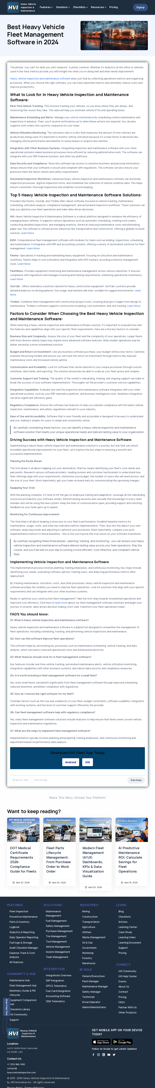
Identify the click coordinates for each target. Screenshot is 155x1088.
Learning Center (128, 927)
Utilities (86, 932)
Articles (123, 921)
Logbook (14, 927)
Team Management (57, 957)
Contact (123, 991)
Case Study (125, 932)
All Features (16, 962)
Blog (121, 911)
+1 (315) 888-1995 (16, 1064)
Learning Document (130, 942)
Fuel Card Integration (58, 991)
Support (14, 1019)
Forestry (87, 958)
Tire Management (56, 936)
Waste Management (94, 937)
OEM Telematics (55, 1001)
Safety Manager (91, 991)
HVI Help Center (128, 976)
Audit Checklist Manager (24, 947)
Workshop (88, 953)
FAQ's (122, 1002)
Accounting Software (58, 996)
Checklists (79, 7)
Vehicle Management (58, 946)
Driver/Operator (91, 1002)
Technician (88, 997)
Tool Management (56, 941)
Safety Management (57, 926)
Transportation (90, 921)
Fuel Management (56, 920)
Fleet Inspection (19, 911)
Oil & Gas (87, 942)
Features (45, 7)
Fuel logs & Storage (21, 942)
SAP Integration (55, 980)
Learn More (27, 233)
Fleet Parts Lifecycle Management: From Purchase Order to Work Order (58, 860)
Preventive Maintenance (24, 916)
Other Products (128, 1012)
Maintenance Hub (20, 980)
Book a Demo (6, 1026)
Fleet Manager (90, 981)
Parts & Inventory (20, 921)
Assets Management (58, 952)
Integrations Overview (58, 975)
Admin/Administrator (94, 1007)
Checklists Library (20, 1009)
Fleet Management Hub (23, 985)
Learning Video (127, 937)
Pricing (113, 7)
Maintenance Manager (95, 986)
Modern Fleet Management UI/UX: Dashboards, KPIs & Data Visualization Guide (93, 862)
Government (89, 947)
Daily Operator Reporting (24, 937)
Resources (97, 7)
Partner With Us (128, 1007)
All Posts (136, 780)
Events (122, 981)
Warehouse (88, 963)
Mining (86, 911)
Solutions (62, 7)
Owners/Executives (93, 976)
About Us (124, 986)
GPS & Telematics (56, 985)
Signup (140, 7)
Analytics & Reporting (22, 932)
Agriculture (88, 927)
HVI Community (18, 1014)
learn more (61, 602)
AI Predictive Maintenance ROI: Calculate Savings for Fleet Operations (130, 860)
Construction (90, 916)
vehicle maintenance (82, 117)
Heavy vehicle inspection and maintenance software (40, 78)
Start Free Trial (6, 1007)
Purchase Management (59, 931)
